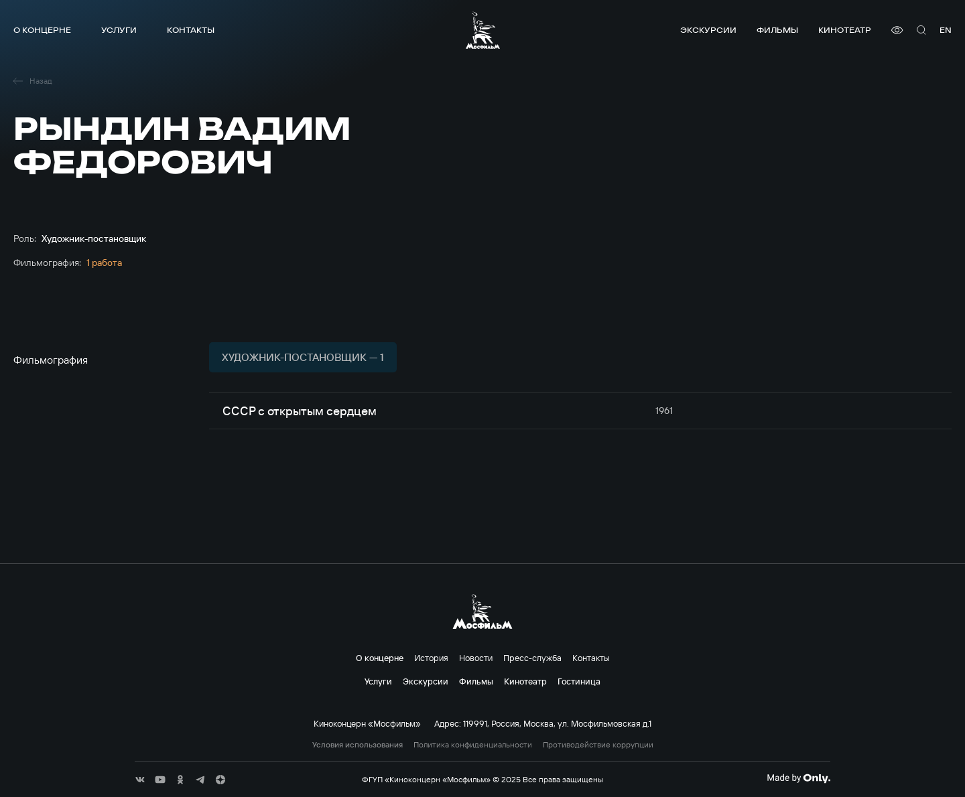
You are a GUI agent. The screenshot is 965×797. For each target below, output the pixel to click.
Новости (476, 657)
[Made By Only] (798, 778)
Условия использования (357, 744)
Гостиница (579, 681)
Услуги (119, 30)
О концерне (42, 30)
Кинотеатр (844, 30)
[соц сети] (140, 779)
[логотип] (483, 30)
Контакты (190, 30)
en (946, 30)
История (431, 657)
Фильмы (777, 30)
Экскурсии (708, 30)
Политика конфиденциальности (472, 744)
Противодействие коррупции (598, 744)
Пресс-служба (532, 657)
